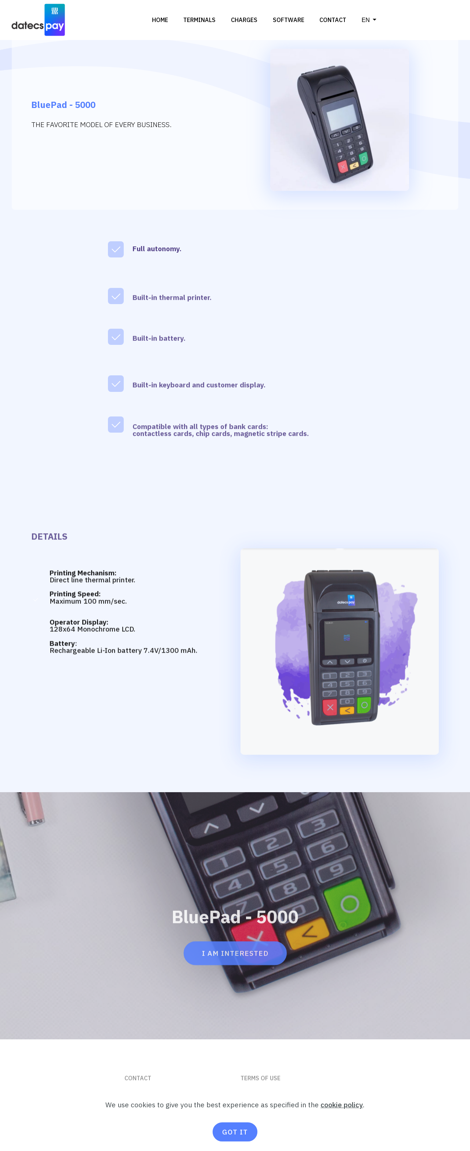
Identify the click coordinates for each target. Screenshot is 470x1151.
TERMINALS (199, 20)
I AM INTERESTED (235, 969)
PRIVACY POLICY (264, 1103)
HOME (160, 20)
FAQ (130, 1103)
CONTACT (332, 20)
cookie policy (342, 1122)
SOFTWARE (288, 20)
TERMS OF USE (261, 1088)
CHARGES (244, 20)
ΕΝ (366, 20)
